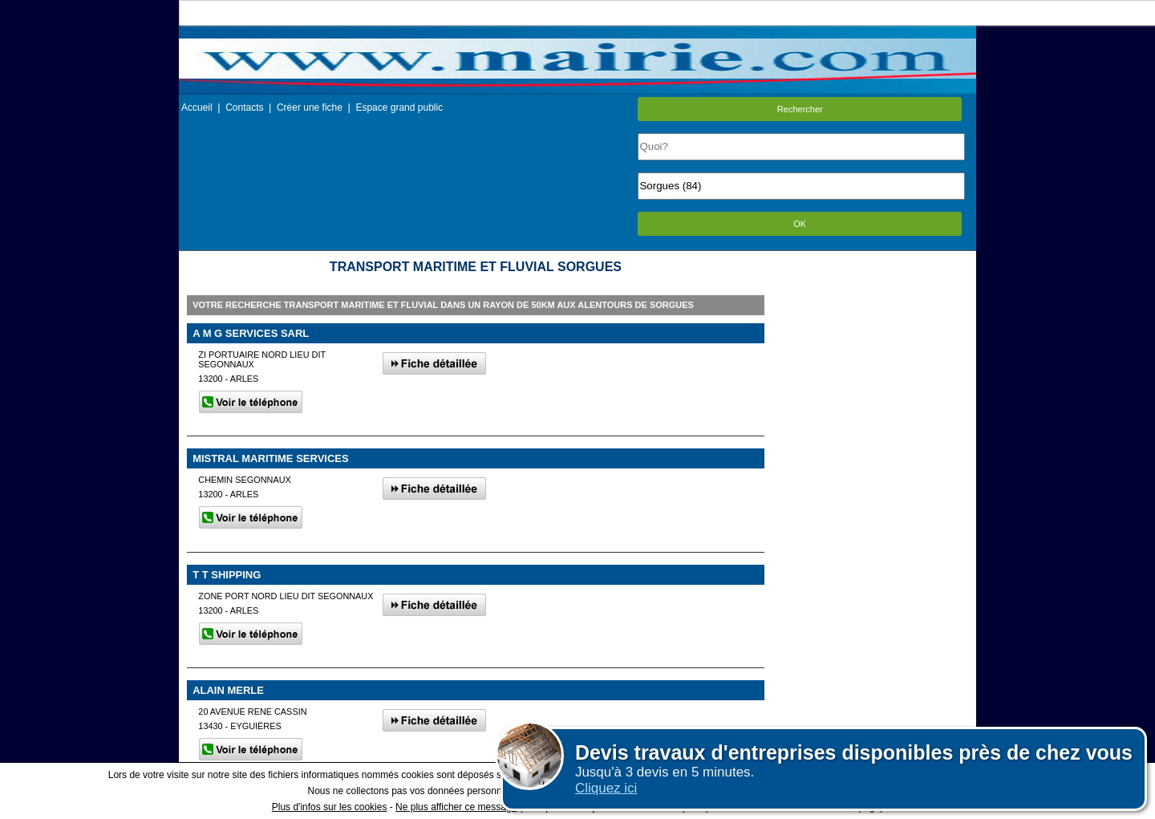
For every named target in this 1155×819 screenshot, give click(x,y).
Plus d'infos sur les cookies (329, 807)
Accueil (197, 107)
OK (799, 224)
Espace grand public (399, 107)
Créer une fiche (309, 107)
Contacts (244, 107)
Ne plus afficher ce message (456, 807)
